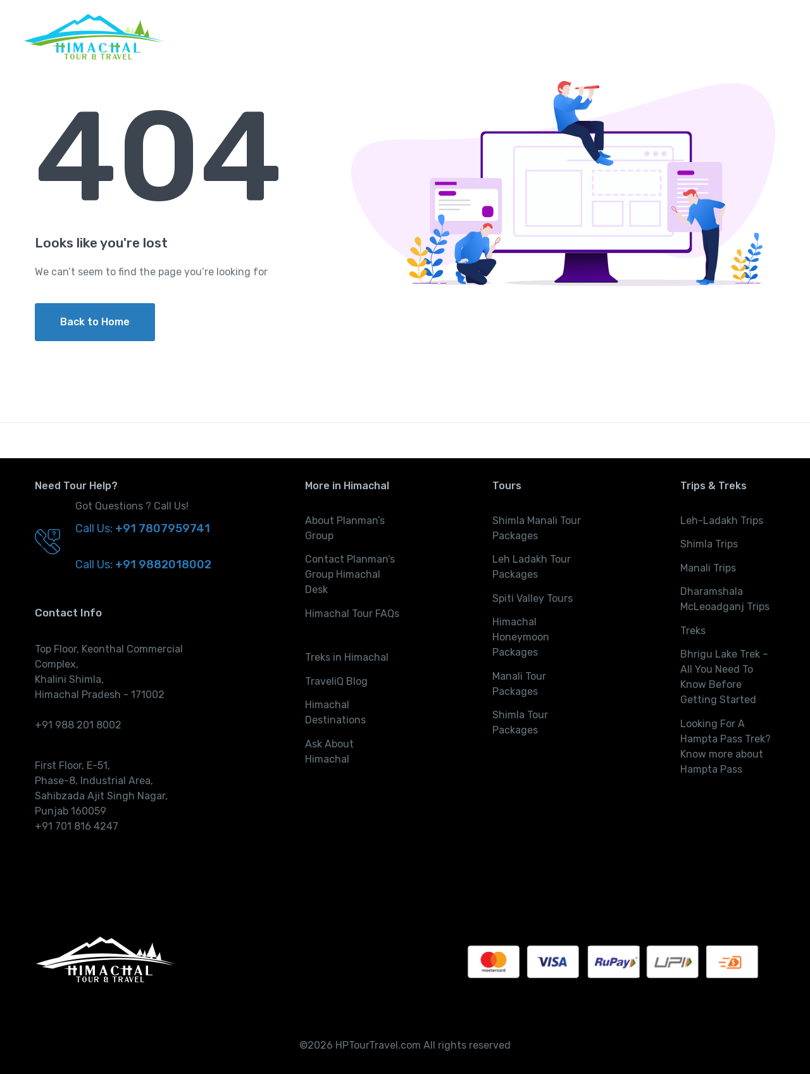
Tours (520, 36)
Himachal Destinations (335, 712)
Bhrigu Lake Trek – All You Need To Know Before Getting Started (724, 677)
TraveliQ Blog (336, 681)
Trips (581, 36)
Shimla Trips (709, 544)
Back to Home (95, 322)
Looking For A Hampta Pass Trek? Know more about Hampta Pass (725, 746)
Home (471, 36)
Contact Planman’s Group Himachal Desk (350, 574)
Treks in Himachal (347, 657)
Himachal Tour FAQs (352, 614)
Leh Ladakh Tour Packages (531, 566)
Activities (700, 36)
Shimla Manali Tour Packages (536, 528)
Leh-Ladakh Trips (721, 521)
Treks (641, 36)
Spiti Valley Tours (532, 598)
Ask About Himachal (329, 751)
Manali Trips (708, 568)
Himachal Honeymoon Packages (520, 637)
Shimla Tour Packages (520, 722)
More (756, 36)
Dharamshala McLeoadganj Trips (725, 599)
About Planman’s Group (345, 528)
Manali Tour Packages (519, 683)
